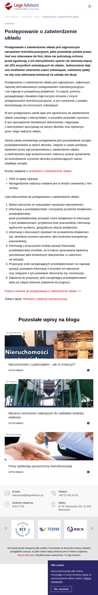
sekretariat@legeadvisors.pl (27, 495)
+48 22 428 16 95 (68, 495)
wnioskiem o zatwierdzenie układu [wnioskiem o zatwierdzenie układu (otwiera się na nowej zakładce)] (50, 171)
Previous (6, 528)
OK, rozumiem (61, 589)
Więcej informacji (26, 555)
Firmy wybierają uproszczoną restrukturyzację (40, 466)
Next (92, 528)
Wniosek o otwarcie (35, 299)
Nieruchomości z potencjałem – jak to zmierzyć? (41, 364)
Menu (89, 6)
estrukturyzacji (58, 299)
